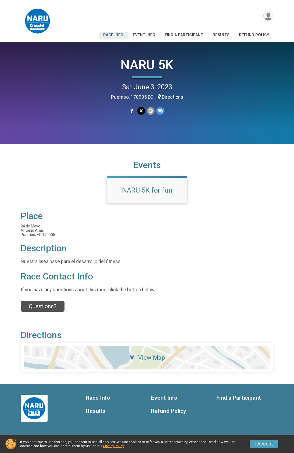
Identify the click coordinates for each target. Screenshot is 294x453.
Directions (172, 97)
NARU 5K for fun (147, 190)
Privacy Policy (113, 446)
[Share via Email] (151, 111)
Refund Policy (254, 35)
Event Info (144, 35)
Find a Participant (184, 35)
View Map (147, 357)
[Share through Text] (160, 111)
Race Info (113, 35)
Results (221, 35)
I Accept (264, 444)
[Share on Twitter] (141, 111)
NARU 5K (147, 64)
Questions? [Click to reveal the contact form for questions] (42, 306)
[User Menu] (268, 16)
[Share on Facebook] (132, 111)
